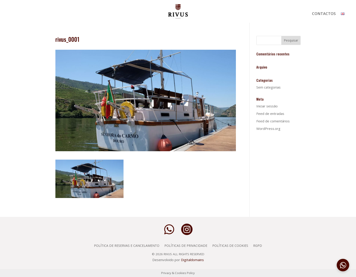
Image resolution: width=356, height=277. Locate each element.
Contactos (324, 14)
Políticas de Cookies (230, 245)
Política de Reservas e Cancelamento (126, 245)
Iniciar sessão (267, 106)
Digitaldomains (192, 259)
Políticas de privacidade (185, 245)
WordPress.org (268, 128)
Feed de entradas (270, 113)
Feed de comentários (273, 121)
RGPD (257, 245)
